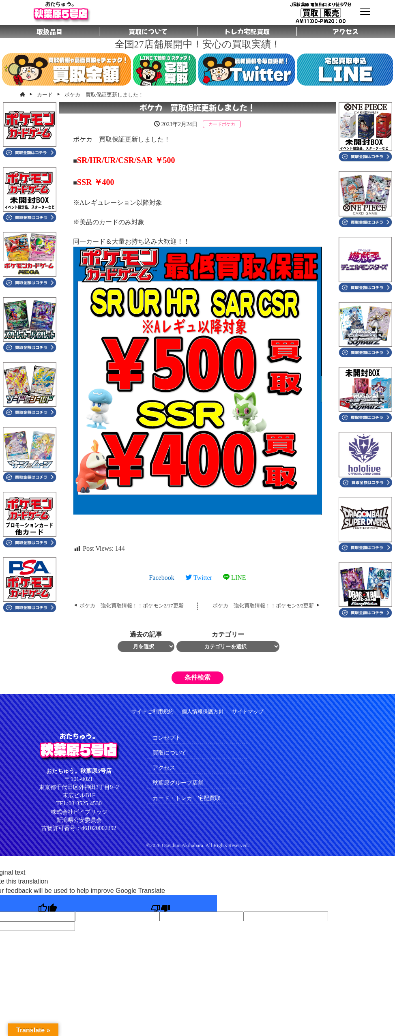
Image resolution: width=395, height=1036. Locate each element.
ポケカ (228, 124)
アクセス (163, 767)
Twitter (198, 577)
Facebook (161, 577)
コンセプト (166, 737)
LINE (234, 577)
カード (215, 124)
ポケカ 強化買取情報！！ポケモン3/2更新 (263, 606)
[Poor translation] (160, 903)
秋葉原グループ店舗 (178, 782)
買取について (169, 752)
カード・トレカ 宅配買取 (189, 798)
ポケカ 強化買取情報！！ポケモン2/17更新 (131, 606)
